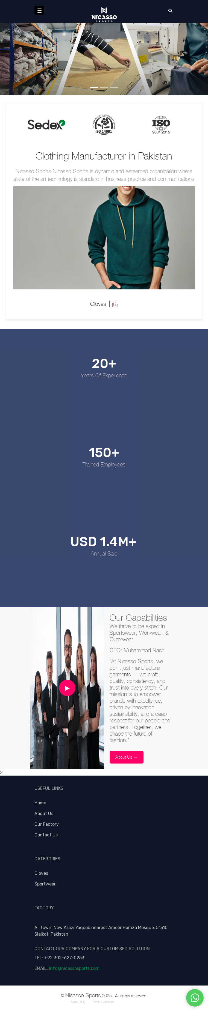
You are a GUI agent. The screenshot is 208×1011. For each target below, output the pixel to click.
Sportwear (45, 884)
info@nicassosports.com (74, 968)
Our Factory (46, 824)
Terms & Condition (103, 1001)
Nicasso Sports (83, 995)
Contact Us (46, 835)
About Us (43, 813)
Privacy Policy (77, 1001)
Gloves (41, 873)
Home (40, 802)
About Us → (126, 757)
